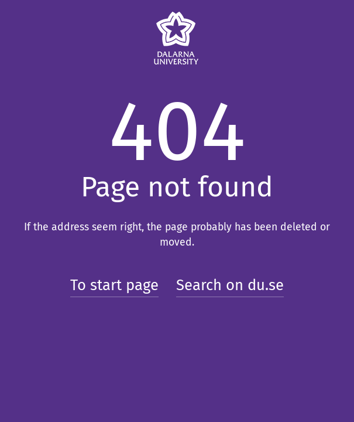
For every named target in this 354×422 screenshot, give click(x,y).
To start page (114, 285)
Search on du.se (230, 285)
